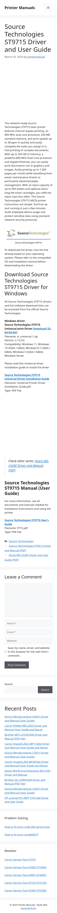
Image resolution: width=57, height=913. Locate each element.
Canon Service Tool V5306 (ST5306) (26, 890)
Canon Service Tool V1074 (20, 859)
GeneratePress (28, 908)
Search (9, 684)
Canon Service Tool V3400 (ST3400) (26, 867)
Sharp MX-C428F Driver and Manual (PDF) (28, 465)
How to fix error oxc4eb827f (21, 834)
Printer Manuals (20, 7)
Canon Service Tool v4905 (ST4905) (25, 875)
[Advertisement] (28, 92)
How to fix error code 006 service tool (27, 827)
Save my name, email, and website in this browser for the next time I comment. (29, 651)
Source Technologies (21, 541)
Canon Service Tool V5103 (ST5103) (26, 883)
